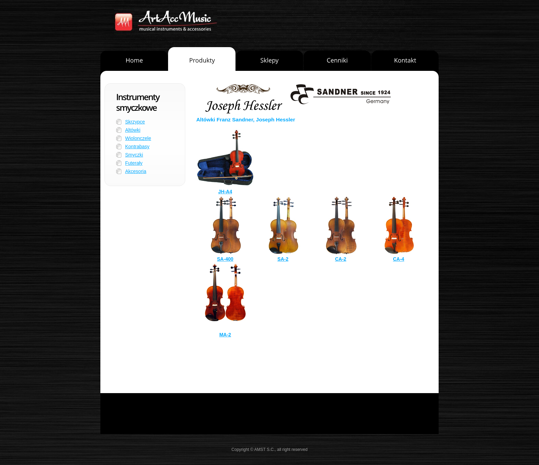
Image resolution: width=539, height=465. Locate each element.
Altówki (132, 130)
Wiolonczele (138, 138)
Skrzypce (135, 122)
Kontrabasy (137, 146)
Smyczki (134, 155)
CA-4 (398, 259)
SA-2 (282, 259)
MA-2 (225, 334)
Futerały (134, 163)
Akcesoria (135, 171)
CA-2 (340, 259)
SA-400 (225, 259)
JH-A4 (225, 191)
